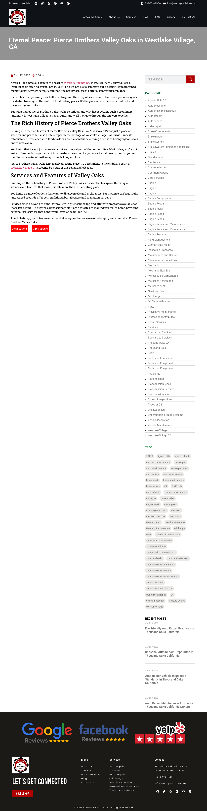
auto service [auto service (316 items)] (155, 474)
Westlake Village (160, 430)
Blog (145, 16)
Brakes (155, 152)
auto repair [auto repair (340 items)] (183, 462)
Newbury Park (159, 291)
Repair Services (160, 322)
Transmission (159, 378)
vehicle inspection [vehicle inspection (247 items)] (158, 600)
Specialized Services (163, 332)
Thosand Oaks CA (161, 342)
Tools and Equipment (163, 363)
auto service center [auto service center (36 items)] (176, 474)
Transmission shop (162, 394)
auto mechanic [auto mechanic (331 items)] (185, 456)
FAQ (157, 16)
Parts (154, 306)
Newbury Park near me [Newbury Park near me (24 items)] (161, 528)
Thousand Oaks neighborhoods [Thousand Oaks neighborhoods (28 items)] (165, 576)
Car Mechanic (159, 157)
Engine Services (160, 234)
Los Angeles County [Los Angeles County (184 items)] (159, 510)
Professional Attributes (164, 317)
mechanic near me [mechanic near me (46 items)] (158, 516)
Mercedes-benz (159, 286)
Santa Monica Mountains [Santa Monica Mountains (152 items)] (162, 540)
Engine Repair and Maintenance (169, 224)
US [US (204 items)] (175, 594)
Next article (12, 228)
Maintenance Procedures (165, 260)
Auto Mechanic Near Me (165, 110)
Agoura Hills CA (160, 100)
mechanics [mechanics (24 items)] (178, 516)
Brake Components (162, 131)
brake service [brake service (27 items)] (156, 486)
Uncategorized (159, 409)
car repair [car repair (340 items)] (154, 498)
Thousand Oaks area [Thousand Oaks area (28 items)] (181, 558)
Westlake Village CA (162, 435)
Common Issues (160, 167)
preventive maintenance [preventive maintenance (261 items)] (171, 534)
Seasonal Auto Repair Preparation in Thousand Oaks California (172, 653)
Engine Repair (159, 203)
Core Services (159, 177)
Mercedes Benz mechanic (166, 275)
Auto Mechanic (159, 105)
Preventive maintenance (165, 311)
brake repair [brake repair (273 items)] (155, 480)
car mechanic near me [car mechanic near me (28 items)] (179, 492)
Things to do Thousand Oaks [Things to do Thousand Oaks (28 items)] (164, 552)
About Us (114, 16)
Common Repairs (161, 172)
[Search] (193, 79)
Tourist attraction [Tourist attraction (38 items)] (158, 582)
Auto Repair (158, 116)
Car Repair (157, 162)
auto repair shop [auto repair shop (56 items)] (182, 468)
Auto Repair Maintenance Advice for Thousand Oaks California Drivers (172, 705)
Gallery (171, 16)
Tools (154, 353)
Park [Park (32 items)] (151, 534)
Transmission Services (164, 389)
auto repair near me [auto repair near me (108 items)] (159, 468)
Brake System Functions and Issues (172, 146)
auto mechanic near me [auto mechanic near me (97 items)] (161, 462)
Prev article (34, 228)
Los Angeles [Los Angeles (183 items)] (173, 504)
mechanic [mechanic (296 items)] (179, 510)
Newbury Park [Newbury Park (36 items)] (156, 522)
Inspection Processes (163, 250)
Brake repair (158, 136)
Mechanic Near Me (162, 270)
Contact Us (188, 16)
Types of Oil (158, 404)
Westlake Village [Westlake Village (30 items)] (157, 606)
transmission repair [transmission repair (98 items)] (159, 594)
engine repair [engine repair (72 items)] (156, 504)
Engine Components (162, 198)
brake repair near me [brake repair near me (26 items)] (176, 480)
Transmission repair (162, 384)
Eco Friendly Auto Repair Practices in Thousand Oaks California (172, 630)
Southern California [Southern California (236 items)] (159, 546)
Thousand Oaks (160, 347)
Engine (155, 183)
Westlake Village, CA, (70, 82)
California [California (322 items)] (180, 486)
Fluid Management (162, 239)
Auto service (158, 121)
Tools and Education (163, 358)
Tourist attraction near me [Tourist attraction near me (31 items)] (162, 588)
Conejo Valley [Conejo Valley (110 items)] (170, 498)
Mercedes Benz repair (163, 280)
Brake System (159, 141)
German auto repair (162, 244)
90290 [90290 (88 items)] (152, 456)
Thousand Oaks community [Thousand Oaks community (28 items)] (163, 564)
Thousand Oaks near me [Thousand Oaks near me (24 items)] (161, 570)
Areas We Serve (92, 16)
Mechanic (156, 265)
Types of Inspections (163, 399)
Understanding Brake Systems (168, 414)
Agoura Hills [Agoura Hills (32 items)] (167, 456)
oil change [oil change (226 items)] (182, 528)
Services (131, 16)
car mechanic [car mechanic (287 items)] (156, 492)
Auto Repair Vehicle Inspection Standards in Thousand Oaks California (168, 679)
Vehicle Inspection (161, 420)
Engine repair (158, 208)
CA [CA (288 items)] (168, 486)
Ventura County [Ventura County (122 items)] (180, 600)
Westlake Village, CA (17, 167)
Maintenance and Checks (165, 255)
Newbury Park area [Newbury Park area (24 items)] (178, 522)
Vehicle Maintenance (163, 425)
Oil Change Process (162, 301)
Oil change (157, 296)
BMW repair (158, 126)
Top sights (157, 373)
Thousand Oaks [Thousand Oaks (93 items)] (157, 558)
